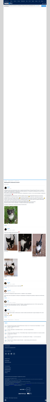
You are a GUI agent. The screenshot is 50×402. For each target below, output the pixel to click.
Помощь (6, 372)
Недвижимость (6, 1)
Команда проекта (8, 369)
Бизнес (42, 1)
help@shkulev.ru (11, 385)
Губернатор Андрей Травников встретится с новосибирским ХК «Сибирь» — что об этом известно (24, 336)
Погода (19, 1)
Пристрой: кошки (17, 319)
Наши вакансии (7, 371)
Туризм (33, 1)
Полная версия (7, 345)
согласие (36, 5)
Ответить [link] (5, 225)
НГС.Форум (5, 319)
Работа (11, 1)
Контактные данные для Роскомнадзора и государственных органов (15, 376)
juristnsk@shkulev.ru (28, 384)
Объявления (23, 1)
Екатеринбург (7, 360)
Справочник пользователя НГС (10, 347)
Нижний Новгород (8, 362)
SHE (39, 1)
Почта (30, 1)
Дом (26, 1)
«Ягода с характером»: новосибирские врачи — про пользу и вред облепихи (20, 329)
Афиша (36, 1)
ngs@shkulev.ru (16, 383)
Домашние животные (11, 319)
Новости (15, 1)
